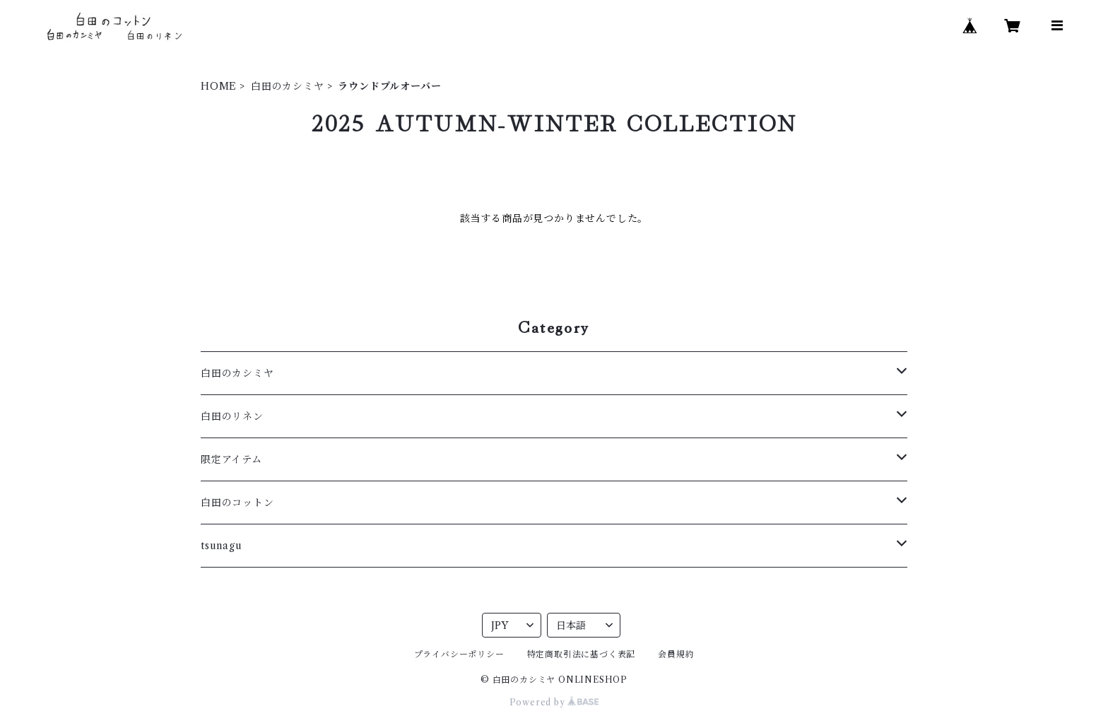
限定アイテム (231, 459)
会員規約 (676, 654)
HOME (219, 86)
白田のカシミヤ (287, 86)
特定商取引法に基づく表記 (581, 654)
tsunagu (221, 545)
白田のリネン (232, 416)
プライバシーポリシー (459, 654)
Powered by (554, 702)
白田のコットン (237, 502)
